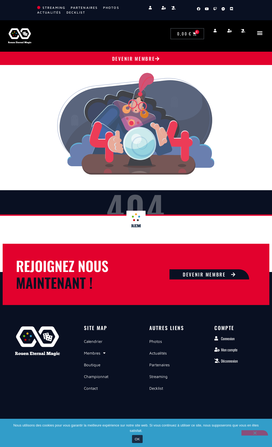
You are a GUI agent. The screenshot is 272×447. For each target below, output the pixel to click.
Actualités (158, 353)
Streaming (158, 376)
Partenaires (159, 365)
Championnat (96, 376)
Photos (155, 341)
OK (137, 439)
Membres (94, 353)
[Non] (254, 433)
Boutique (92, 365)
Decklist (156, 388)
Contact (91, 388)
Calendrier (93, 341)
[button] (259, 32)
